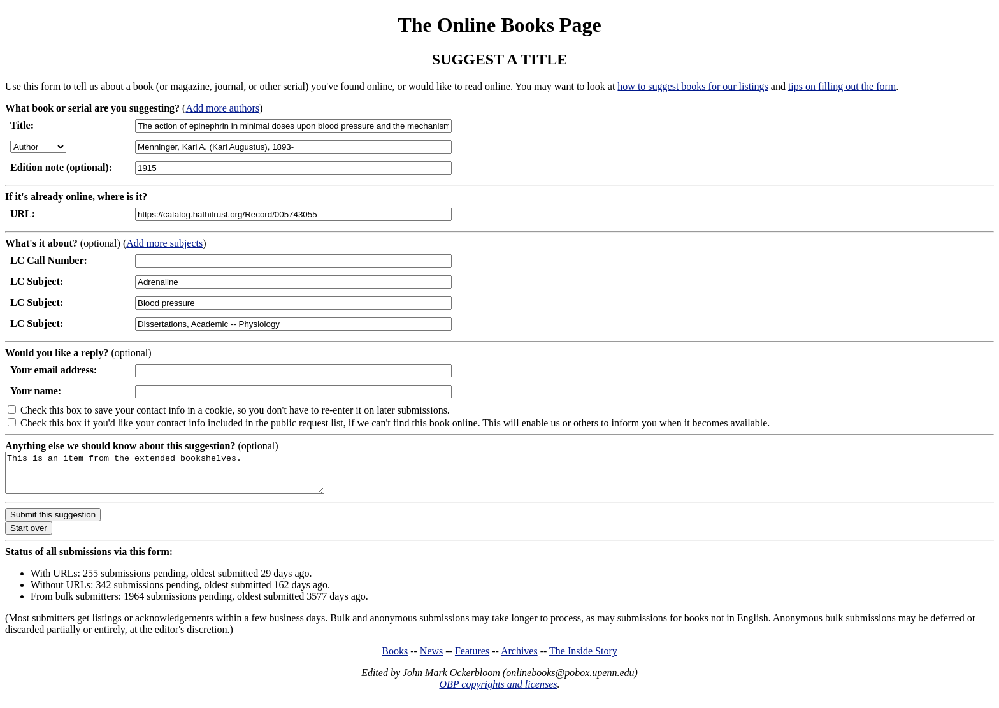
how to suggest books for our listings (692, 86)
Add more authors (222, 108)
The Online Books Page (499, 24)
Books (395, 658)
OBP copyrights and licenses (498, 691)
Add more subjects (164, 243)
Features (472, 658)
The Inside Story (583, 658)
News (431, 658)
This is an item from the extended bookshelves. (184, 477)
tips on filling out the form (842, 86)
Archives (519, 658)
